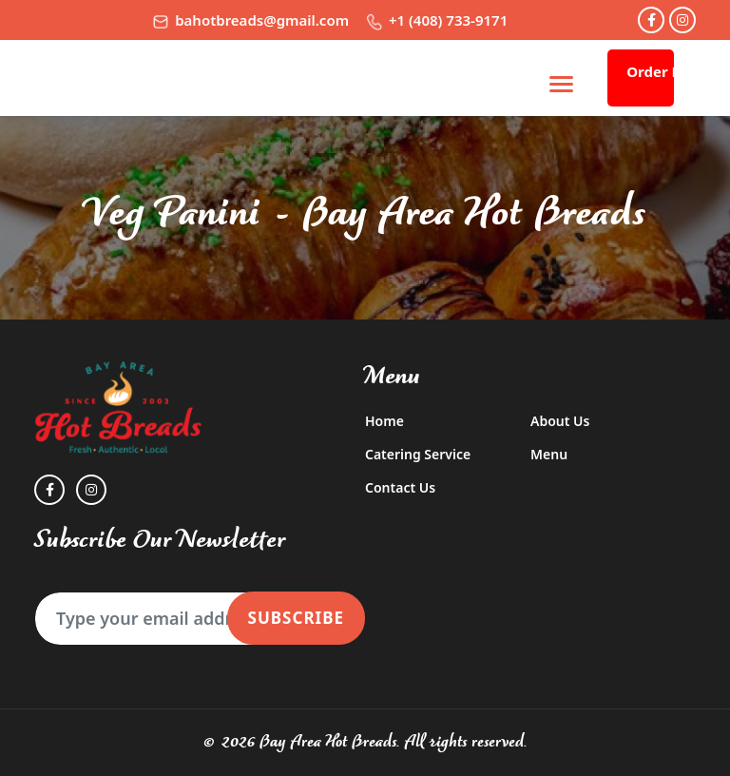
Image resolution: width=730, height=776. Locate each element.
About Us (559, 421)
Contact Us (400, 487)
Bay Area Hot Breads (327, 742)
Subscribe (296, 618)
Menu (548, 454)
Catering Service (418, 454)
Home (384, 421)
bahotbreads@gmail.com (251, 19)
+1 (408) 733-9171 (437, 19)
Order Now (650, 71)
